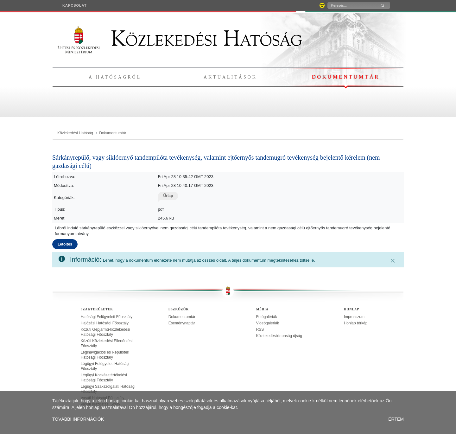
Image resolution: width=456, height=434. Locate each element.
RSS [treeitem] (260, 329)
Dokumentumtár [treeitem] (181, 317)
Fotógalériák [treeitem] (266, 317)
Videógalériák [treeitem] (267, 323)
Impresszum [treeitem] (354, 317)
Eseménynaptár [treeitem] (181, 323)
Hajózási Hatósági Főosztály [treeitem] (105, 323)
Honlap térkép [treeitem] (356, 323)
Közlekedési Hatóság (179, 39)
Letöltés (65, 244)
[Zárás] (393, 261)
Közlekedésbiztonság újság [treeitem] (279, 336)
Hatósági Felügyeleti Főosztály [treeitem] (106, 317)
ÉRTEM (396, 419)
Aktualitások (230, 77)
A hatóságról (115, 77)
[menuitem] (74, 5)
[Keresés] (351, 5)
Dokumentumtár (346, 77)
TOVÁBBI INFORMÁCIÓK (78, 419)
